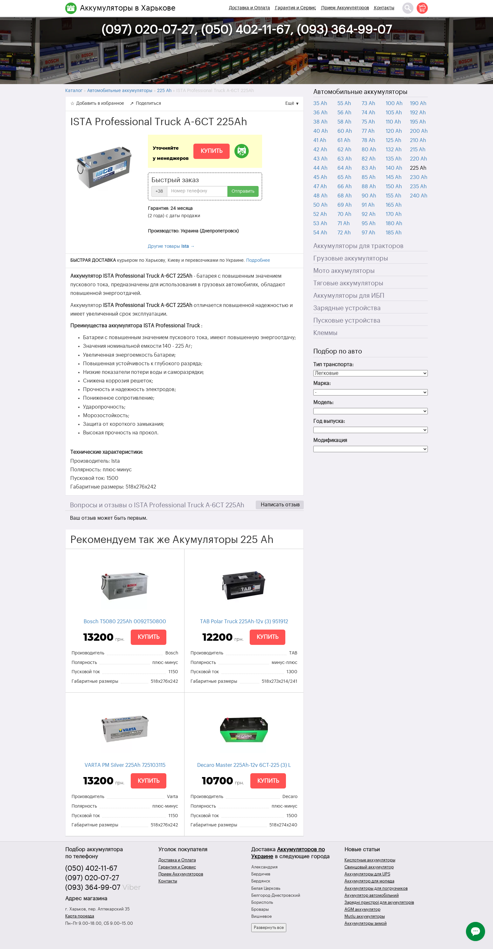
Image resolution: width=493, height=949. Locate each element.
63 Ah (344, 158)
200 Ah (419, 131)
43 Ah (320, 158)
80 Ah (369, 149)
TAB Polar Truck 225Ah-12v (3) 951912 (244, 621)
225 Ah (418, 168)
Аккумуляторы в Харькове (128, 8)
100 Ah (394, 103)
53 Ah (320, 223)
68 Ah (344, 195)
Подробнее (258, 260)
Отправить (243, 191)
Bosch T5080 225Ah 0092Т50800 (125, 621)
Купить (211, 151)
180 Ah (394, 223)
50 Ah (320, 205)
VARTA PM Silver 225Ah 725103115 (125, 765)
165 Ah (394, 205)
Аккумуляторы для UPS (367, 874)
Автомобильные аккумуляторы (360, 92)
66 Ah (344, 186)
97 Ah (368, 232)
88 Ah (369, 186)
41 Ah (319, 140)
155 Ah (393, 195)
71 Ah (343, 223)
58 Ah (344, 122)
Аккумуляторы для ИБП (348, 296)
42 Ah (320, 149)
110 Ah (393, 122)
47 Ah (320, 186)
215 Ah (418, 149)
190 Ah (418, 103)
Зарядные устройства (347, 308)
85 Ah (369, 177)
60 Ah (344, 131)
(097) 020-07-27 (92, 877)
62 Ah (344, 149)
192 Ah (418, 112)
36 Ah (320, 112)
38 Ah (320, 122)
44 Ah (320, 168)
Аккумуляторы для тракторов (358, 246)
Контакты (384, 8)
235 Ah (418, 186)
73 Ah (368, 103)
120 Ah (394, 131)
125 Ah (393, 140)
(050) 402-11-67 (91, 868)
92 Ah (369, 214)
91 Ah (368, 205)
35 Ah (320, 103)
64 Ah (344, 168)
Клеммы (325, 333)
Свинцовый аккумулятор (369, 867)
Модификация (330, 440)
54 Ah (320, 232)
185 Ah (394, 232)
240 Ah (418, 195)
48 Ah (320, 195)
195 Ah (418, 122)
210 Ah (418, 140)
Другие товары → (171, 246)
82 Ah (369, 158)
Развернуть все (269, 927)
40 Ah (320, 131)
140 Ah (394, 168)
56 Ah (344, 112)
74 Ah (368, 112)
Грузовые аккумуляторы (350, 258)
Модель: (323, 402)
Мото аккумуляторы (344, 271)
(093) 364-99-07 (93, 887)
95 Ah (369, 223)
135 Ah (394, 158)
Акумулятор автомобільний (371, 895)
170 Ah (394, 214)
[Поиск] (407, 8)
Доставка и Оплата (249, 8)
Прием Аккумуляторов (345, 8)
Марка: (322, 383)
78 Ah (368, 140)
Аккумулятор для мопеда (369, 881)
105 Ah (394, 112)
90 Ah (369, 195)
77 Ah (368, 131)
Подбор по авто (337, 351)
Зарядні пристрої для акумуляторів (379, 902)
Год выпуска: (329, 421)
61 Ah (344, 140)
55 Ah (344, 103)
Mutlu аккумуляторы (364, 916)
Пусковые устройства (346, 321)
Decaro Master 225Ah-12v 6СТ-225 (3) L (244, 765)
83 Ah (369, 168)
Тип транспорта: (333, 364)
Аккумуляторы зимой (365, 923)
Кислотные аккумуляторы (369, 860)
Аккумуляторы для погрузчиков (376, 888)
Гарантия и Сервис (295, 8)
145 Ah (394, 177)
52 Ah (320, 214)
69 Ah (344, 205)
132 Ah (394, 149)
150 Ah (394, 186)
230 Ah (418, 177)
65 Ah (344, 177)
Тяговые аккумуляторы (348, 283)
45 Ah (320, 177)
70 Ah (344, 214)
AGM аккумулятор (362, 909)
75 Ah (368, 122)
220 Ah (418, 158)
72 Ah (344, 232)
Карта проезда (79, 916)
